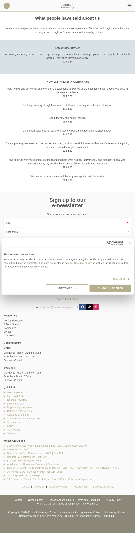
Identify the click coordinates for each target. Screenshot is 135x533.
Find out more (89, 503)
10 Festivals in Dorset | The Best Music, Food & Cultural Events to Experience (50, 479)
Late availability (15, 396)
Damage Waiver (58, 486)
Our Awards (13, 429)
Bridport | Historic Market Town (24, 460)
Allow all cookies (110, 288)
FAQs (10, 425)
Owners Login (35, 499)
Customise (119, 279)
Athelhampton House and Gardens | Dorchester (33, 464)
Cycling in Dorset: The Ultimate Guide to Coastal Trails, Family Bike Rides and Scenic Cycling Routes (63, 468)
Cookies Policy (83, 263)
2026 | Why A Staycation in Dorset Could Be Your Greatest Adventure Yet (47, 445)
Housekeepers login (60, 499)
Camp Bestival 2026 (18, 449)
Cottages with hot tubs (19, 411)
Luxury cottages (16, 403)
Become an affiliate (103, 486)
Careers (17, 499)
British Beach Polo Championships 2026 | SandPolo (35, 453)
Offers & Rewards (17, 399)
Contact (25, 486)
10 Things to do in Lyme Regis (23, 475)
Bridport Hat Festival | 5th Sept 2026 (27, 456)
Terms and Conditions (88, 499)
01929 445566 (7, 6)
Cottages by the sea (18, 414)
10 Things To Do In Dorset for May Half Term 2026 (34, 471)
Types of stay (14, 422)
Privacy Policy (113, 499)
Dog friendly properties (19, 407)
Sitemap (11, 433)
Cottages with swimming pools (23, 418)
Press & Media (80, 486)
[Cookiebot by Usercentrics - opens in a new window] (107, 243)
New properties (15, 392)
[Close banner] (130, 242)
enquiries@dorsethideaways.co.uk (59, 307)
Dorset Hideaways (67, 6)
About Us (39, 486)
